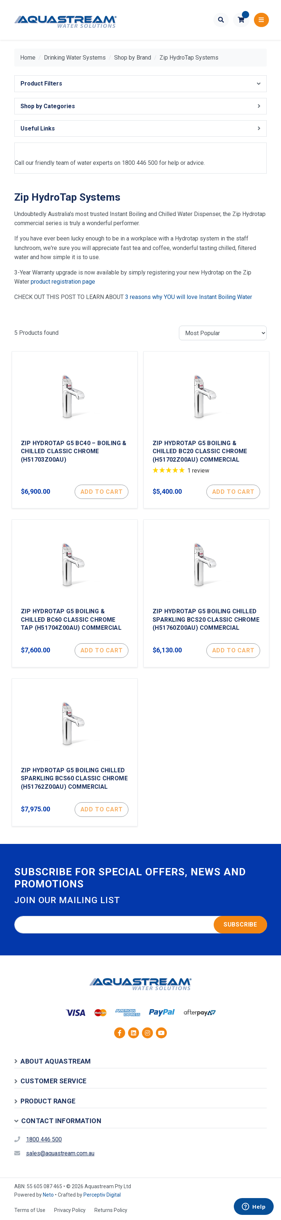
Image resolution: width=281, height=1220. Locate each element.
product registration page (63, 281)
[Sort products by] (223, 333)
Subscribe (240, 924)
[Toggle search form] (221, 20)
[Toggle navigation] (261, 20)
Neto (48, 1195)
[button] (241, 20)
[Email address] (140, 924)
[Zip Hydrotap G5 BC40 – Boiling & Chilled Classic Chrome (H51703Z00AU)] (74, 430)
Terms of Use (29, 1210)
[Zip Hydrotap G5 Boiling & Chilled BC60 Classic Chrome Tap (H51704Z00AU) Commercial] (74, 593)
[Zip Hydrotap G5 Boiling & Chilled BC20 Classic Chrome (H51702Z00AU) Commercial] (206, 430)
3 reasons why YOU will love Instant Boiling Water (188, 296)
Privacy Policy (70, 1210)
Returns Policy (110, 1210)
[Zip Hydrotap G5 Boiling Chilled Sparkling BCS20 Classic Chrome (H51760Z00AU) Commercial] (206, 593)
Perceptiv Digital (102, 1195)
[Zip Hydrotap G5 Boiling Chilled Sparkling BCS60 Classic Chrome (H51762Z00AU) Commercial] (74, 752)
